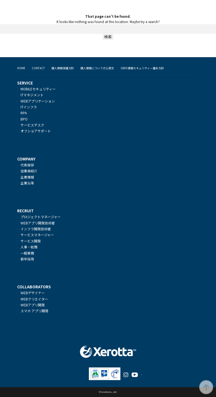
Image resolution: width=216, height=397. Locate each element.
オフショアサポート (36, 130)
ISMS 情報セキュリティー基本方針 (142, 68)
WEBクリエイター (34, 298)
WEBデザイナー (33, 292)
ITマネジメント (32, 94)
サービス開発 (31, 240)
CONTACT (38, 68)
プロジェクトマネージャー (41, 216)
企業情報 (27, 177)
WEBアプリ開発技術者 (38, 222)
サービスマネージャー (37, 234)
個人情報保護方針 (62, 68)
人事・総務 (29, 246)
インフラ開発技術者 (36, 228)
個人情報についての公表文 (97, 68)
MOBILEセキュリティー (38, 88)
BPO (24, 119)
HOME (21, 68)
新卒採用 (27, 259)
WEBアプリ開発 (33, 304)
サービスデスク (32, 124)
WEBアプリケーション (38, 101)
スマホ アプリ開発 (34, 310)
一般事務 (27, 253)
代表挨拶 (27, 164)
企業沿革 (27, 182)
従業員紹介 (29, 170)
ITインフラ (29, 106)
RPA (24, 112)
